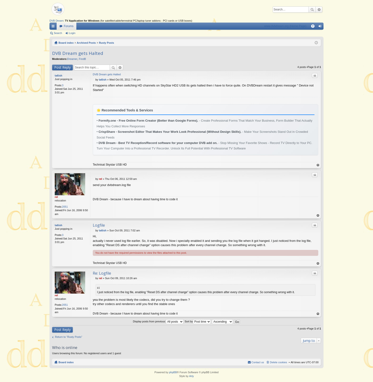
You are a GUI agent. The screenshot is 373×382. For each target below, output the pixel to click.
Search (312, 9)
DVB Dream (56, 20)
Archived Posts (86, 42)
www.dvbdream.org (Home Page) (285, 26)
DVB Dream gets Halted (77, 53)
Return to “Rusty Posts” (68, 336)
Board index (66, 42)
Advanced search (319, 9)
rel (56, 197)
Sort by (198, 321)
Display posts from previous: (158, 321)
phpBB (173, 372)
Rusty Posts (106, 42)
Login (72, 33)
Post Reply (62, 67)
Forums (69, 26)
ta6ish (58, 75)
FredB (82, 58)
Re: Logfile (102, 273)
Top (318, 165)
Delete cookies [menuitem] (278, 362)
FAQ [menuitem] (314, 27)
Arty (191, 376)
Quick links (54, 27)
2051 (65, 206)
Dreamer (72, 58)
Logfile (99, 225)
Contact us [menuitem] (257, 362)
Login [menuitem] (321, 27)
